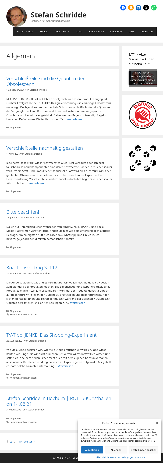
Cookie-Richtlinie (101, 457)
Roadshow (64, 31)
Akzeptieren (92, 449)
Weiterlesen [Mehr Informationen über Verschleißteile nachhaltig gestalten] (36, 183)
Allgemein (15, 127)
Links (131, 31)
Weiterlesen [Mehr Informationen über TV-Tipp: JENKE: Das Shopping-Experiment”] (65, 366)
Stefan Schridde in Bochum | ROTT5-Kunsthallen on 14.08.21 (58, 401)
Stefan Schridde (59, 15)
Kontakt (44, 31)
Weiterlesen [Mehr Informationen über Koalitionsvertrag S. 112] (77, 303)
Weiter (30, 441)
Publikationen (96, 31)
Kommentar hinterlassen (23, 314)
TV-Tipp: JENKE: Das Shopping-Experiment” (52, 335)
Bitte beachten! (22, 212)
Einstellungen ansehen (143, 449)
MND (79, 31)
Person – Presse (24, 31)
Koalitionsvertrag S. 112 (31, 267)
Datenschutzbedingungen (122, 457)
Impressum (140, 457)
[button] (156, 423)
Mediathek (116, 31)
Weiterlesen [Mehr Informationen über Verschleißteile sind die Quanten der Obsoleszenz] (74, 119)
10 (20, 441)
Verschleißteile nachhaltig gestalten (44, 148)
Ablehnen (116, 449)
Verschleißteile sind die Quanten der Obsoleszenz (45, 81)
